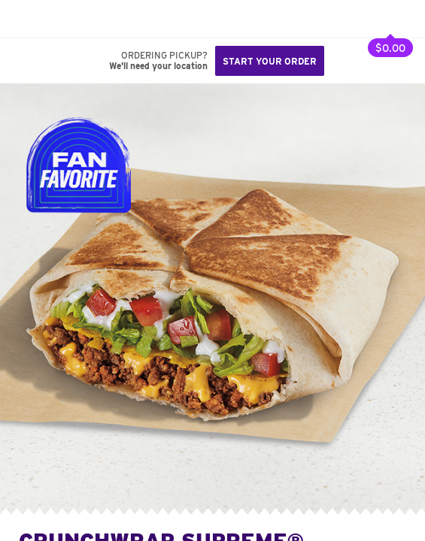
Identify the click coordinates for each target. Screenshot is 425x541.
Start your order (270, 61)
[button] (62, 19)
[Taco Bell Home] (26, 18)
